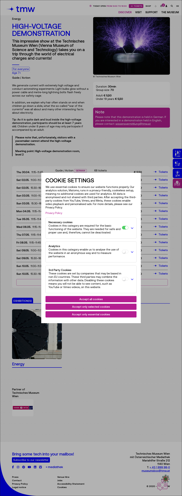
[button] (132, 228)
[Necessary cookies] (125, 227)
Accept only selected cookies (91, 306)
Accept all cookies (91, 299)
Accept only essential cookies (91, 314)
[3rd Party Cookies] (125, 279)
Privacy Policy (54, 213)
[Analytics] (125, 251)
